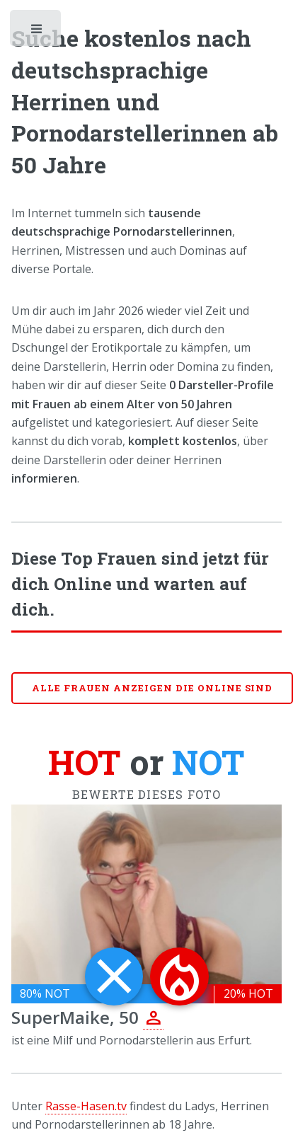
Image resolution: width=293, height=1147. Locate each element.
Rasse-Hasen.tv (86, 1106)
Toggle (37, 32)
